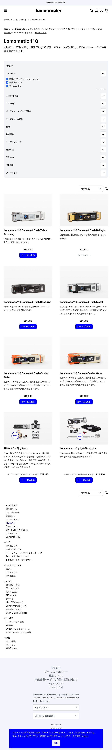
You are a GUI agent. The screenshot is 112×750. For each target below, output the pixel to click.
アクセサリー (12, 533)
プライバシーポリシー (56, 671)
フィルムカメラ (20, 19)
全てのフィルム (12, 585)
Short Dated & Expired (16, 613)
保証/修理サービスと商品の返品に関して (56, 679)
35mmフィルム (12, 588)
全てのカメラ (12, 509)
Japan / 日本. (41, 32)
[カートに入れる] (28, 255)
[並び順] (91, 189)
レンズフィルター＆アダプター (19, 560)
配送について (56, 675)
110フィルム (11, 595)
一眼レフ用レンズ (13, 549)
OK (56, 743)
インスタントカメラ (12, 565)
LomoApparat (12, 512)
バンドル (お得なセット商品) (18, 632)
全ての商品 (11, 576)
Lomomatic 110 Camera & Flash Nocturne (27, 301)
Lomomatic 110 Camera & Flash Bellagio (82, 230)
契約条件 (56, 667)
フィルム (8, 581)
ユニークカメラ (12, 519)
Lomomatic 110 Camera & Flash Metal (81, 301)
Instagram (56, 724)
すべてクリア (101, 89)
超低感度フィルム (13, 609)
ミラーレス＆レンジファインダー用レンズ (24, 553)
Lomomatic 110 (13, 537)
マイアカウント (56, 683)
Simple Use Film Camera (17, 530)
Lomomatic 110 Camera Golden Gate (81, 373)
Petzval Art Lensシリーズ (17, 556)
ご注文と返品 (56, 687)
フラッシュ (11, 645)
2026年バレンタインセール (18, 629)
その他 (7, 638)
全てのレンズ (12, 546)
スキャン (10, 599)
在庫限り (10, 625)
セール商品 (8, 618)
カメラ (9, 569)
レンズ (7, 542)
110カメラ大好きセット (16, 448)
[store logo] (48, 10)
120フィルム (11, 592)
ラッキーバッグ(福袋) (15, 622)
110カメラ (10, 523)
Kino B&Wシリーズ (14, 602)
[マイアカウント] (96, 10)
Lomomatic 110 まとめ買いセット (78, 448)
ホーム (7, 19)
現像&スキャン (12, 648)
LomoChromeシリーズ (16, 606)
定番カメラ (11, 516)
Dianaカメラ (11, 526)
